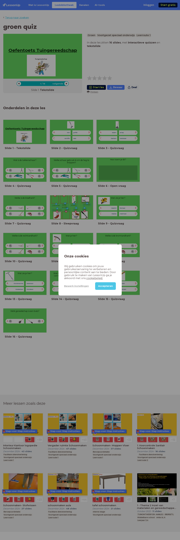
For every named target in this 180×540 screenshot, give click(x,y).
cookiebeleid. (94, 278)
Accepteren (105, 286)
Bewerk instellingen (76, 286)
